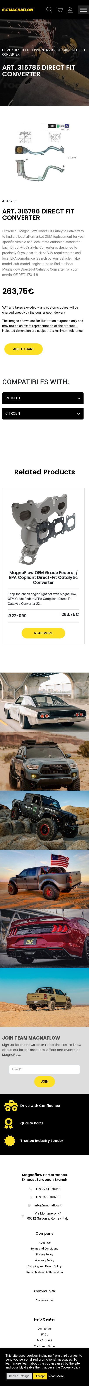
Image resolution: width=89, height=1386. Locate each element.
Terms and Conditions (44, 1248)
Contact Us (44, 1328)
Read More (43, 633)
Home (6, 50)
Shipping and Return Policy (44, 1266)
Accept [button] (40, 1376)
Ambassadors (45, 1300)
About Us (45, 1242)
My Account (44, 1340)
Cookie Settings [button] (19, 1376)
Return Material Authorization (44, 1272)
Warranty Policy (44, 1260)
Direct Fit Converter (31, 50)
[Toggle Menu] (83, 10)
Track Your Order (44, 1346)
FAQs (44, 1334)
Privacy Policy (44, 1254)
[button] (23, 349)
